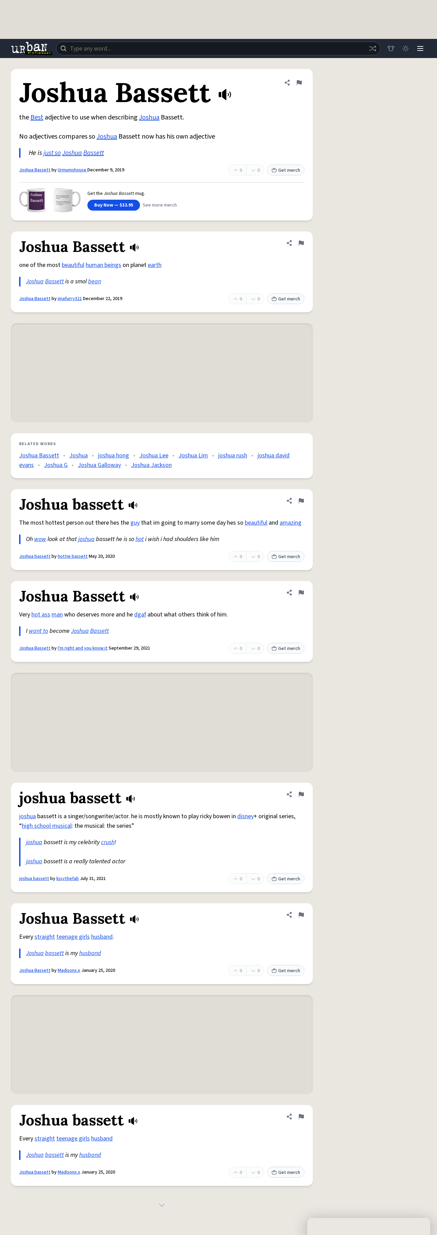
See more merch (160, 205)
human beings (103, 265)
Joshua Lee (153, 455)
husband (102, 937)
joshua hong (113, 455)
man (57, 614)
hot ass (40, 614)
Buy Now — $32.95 (113, 205)
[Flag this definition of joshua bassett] (301, 794)
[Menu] (420, 48)
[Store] (390, 48)
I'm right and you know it (83, 648)
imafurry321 (70, 298)
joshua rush (232, 455)
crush (107, 842)
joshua (86, 539)
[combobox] (218, 48)
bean (94, 281)
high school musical (47, 826)
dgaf (140, 614)
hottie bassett (73, 556)
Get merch (285, 170)
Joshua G (56, 465)
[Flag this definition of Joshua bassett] (301, 500)
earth (154, 265)
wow (40, 539)
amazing (290, 523)
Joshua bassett (35, 556)
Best (36, 117)
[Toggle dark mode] (405, 48)
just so (52, 153)
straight (44, 937)
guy (135, 523)
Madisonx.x (69, 970)
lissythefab (67, 878)
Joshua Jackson (151, 465)
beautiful (73, 265)
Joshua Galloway (99, 465)
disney (245, 816)
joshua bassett (34, 878)
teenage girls (73, 937)
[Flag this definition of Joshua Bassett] (299, 82)
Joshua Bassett (35, 170)
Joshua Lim (193, 455)
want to (38, 631)
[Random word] (371, 48)
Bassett (93, 153)
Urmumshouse (72, 170)
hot (140, 539)
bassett (54, 953)
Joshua (149, 117)
